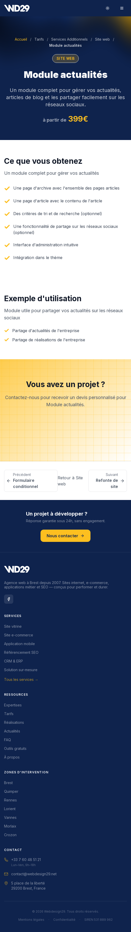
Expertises (13, 705)
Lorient (10, 809)
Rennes (10, 800)
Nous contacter (65, 438)
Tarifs (39, 39)
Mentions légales (31, 920)
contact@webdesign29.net (30, 874)
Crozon (10, 835)
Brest (8, 782)
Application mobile (19, 644)
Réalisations (14, 722)
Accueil (21, 39)
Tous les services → (21, 679)
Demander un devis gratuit (65, 424)
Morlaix (10, 826)
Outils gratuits (15, 748)
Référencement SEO (21, 652)
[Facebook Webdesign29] (8, 599)
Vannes (10, 817)
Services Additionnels (69, 39)
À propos (12, 757)
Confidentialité (64, 920)
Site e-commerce (18, 635)
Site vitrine (13, 626)
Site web (102, 39)
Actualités (12, 731)
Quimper (11, 791)
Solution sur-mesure (20, 670)
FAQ (7, 740)
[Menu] (122, 8)
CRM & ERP (13, 661)
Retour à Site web (70, 480)
